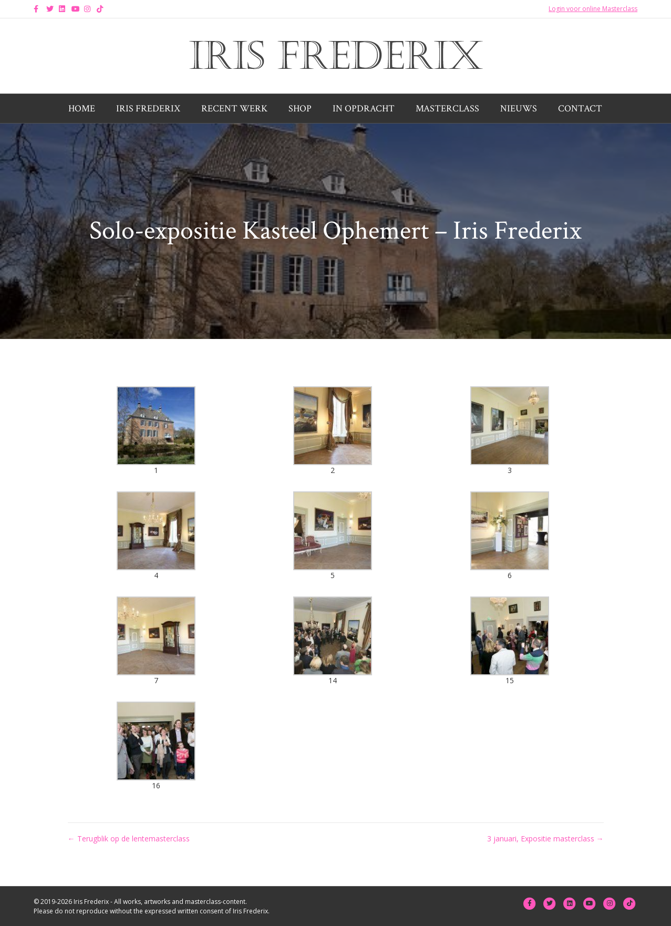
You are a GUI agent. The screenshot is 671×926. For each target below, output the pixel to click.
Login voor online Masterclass (593, 8)
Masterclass (447, 108)
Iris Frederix (148, 108)
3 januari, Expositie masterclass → (545, 838)
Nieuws (518, 108)
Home (81, 108)
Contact (580, 108)
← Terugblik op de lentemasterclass (129, 838)
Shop (300, 108)
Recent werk (234, 108)
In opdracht (364, 108)
